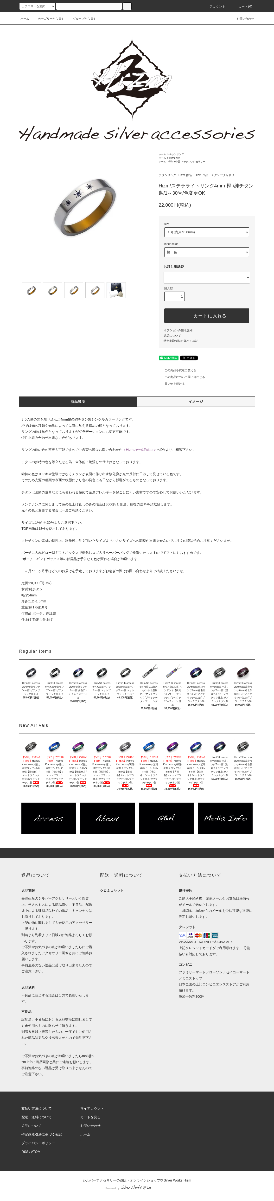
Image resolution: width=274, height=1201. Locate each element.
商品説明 (78, 401)
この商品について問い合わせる (182, 377)
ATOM (35, 1152)
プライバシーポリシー (38, 1143)
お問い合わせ (242, 18)
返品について (172, 335)
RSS (24, 1152)
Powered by (136, 1188)
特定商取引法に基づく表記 (181, 341)
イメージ (196, 401)
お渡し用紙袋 (174, 266)
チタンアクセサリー (194, 161)
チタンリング (176, 154)
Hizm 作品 (174, 158)
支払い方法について (36, 1108)
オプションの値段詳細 (178, 330)
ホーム (24, 18)
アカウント (214, 6)
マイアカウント (92, 1108)
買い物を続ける (172, 383)
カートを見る (90, 1117)
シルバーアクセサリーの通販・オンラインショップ (121, 1180)
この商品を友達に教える (177, 370)
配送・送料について (36, 1117)
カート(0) (243, 6)
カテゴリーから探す (48, 18)
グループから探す (81, 18)
